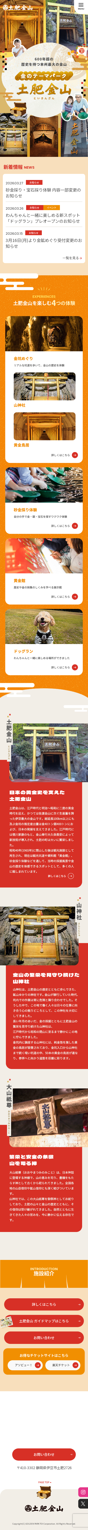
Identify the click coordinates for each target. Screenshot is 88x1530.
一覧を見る (72, 257)
